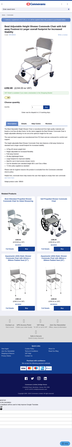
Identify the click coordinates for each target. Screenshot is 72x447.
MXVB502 (18, 245)
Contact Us (28, 356)
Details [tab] (24, 124)
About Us (52, 348)
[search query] (36, 9)
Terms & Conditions (31, 351)
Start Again (5, 348)
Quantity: (7, 107)
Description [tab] (12, 124)
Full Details (10, 249)
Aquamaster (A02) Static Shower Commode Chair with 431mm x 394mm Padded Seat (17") (18, 258)
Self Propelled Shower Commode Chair (53, 200)
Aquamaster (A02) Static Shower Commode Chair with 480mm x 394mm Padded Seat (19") (54, 258)
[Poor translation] (1, 408)
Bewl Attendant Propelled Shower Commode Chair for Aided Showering (18, 200)
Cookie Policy (29, 348)
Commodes (9, 15)
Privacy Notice (6, 356)
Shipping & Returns (7, 353)
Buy (26, 249)
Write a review (63, 35)
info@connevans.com (40, 389)
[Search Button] (68, 9)
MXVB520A (53, 304)
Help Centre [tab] (36, 124)
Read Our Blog (53, 351)
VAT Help (28, 353)
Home (3, 15)
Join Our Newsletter (8, 351)
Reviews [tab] (48, 124)
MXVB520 (18, 304)
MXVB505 (54, 245)
